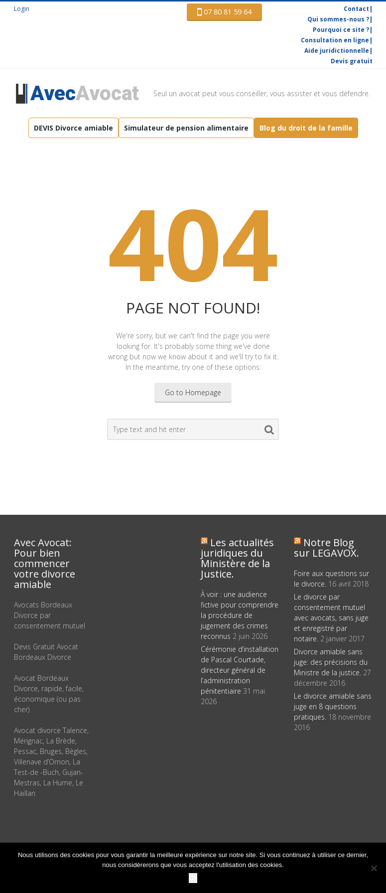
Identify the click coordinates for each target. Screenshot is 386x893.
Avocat (84, 93)
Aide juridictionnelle (336, 50)
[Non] (374, 868)
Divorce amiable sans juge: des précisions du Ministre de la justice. (331, 662)
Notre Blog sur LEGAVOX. (326, 548)
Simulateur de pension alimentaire (186, 128)
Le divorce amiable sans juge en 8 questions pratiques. (333, 706)
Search (269, 432)
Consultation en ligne (335, 40)
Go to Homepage (193, 392)
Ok (193, 878)
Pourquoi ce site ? (341, 29)
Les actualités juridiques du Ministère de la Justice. (237, 558)
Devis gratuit (352, 61)
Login (21, 8)
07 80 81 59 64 (224, 11)
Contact (356, 8)
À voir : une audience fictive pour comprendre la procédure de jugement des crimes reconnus (239, 615)
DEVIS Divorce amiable (73, 128)
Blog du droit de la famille (306, 128)
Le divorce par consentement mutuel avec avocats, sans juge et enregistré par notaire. (331, 617)
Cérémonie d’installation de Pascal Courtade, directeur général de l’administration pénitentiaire (239, 670)
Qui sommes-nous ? (338, 19)
